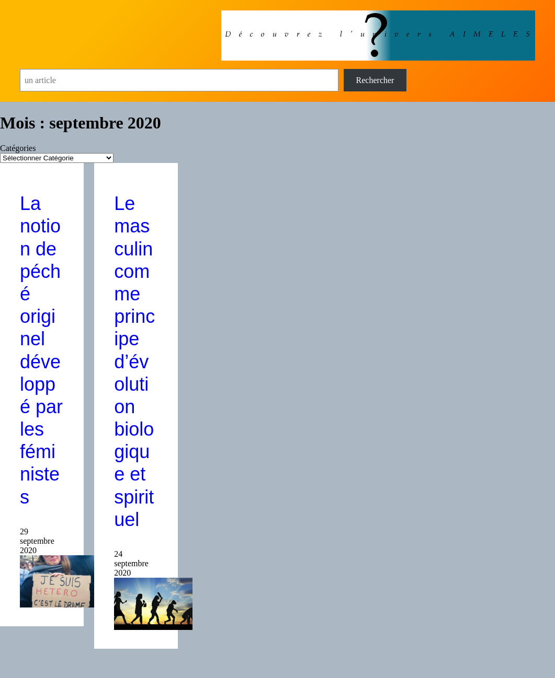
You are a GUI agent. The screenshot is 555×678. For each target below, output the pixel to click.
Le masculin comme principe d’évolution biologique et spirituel (134, 361)
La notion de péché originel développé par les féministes (41, 350)
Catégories (18, 148)
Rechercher (375, 80)
